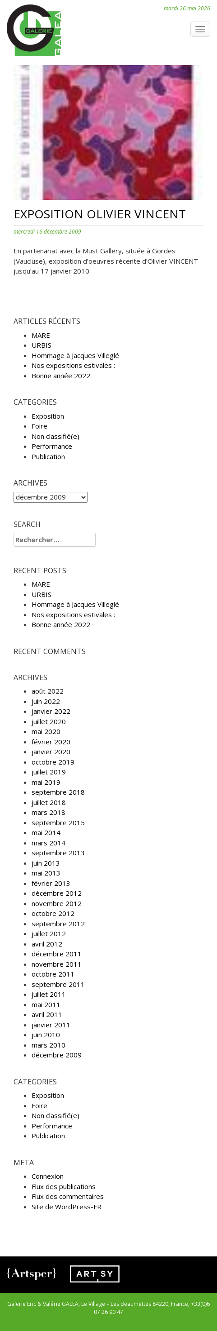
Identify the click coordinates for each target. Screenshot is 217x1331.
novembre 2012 (57, 903)
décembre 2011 (57, 953)
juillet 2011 (49, 994)
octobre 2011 (53, 973)
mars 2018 (48, 812)
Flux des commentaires (68, 1196)
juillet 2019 (49, 771)
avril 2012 (47, 943)
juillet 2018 (49, 802)
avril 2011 (47, 1014)
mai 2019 (46, 782)
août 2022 (48, 690)
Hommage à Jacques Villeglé (75, 355)
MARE (41, 335)
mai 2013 (46, 872)
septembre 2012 (58, 923)
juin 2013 (46, 862)
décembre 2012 (57, 893)
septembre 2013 (58, 852)
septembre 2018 (58, 791)
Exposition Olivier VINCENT (100, 214)
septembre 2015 (58, 822)
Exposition (48, 415)
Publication (48, 456)
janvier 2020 (51, 751)
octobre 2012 (53, 913)
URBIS (41, 344)
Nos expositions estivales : (73, 365)
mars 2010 (48, 1044)
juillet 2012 (49, 933)
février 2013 (51, 883)
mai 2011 (46, 1004)
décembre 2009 (57, 1054)
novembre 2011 (57, 964)
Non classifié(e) (55, 436)
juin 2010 (46, 1034)
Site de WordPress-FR (67, 1206)
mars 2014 (48, 842)
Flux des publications (64, 1186)
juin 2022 (46, 701)
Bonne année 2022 (61, 375)
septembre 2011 (58, 984)
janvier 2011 (51, 1024)
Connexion (48, 1176)
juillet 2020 (49, 721)
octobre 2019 (53, 761)
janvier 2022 (51, 711)
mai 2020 (46, 731)
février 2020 (51, 741)
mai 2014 (46, 832)
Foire (39, 425)
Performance (52, 446)
